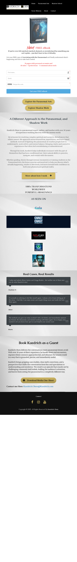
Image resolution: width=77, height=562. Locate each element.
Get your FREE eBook (38, 91)
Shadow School (57, 3)
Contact (53, 11)
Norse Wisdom (36, 11)
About (46, 11)
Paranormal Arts (43, 3)
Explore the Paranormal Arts (38, 102)
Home (33, 3)
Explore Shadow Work (38, 108)
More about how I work (38, 176)
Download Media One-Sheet (38, 380)
